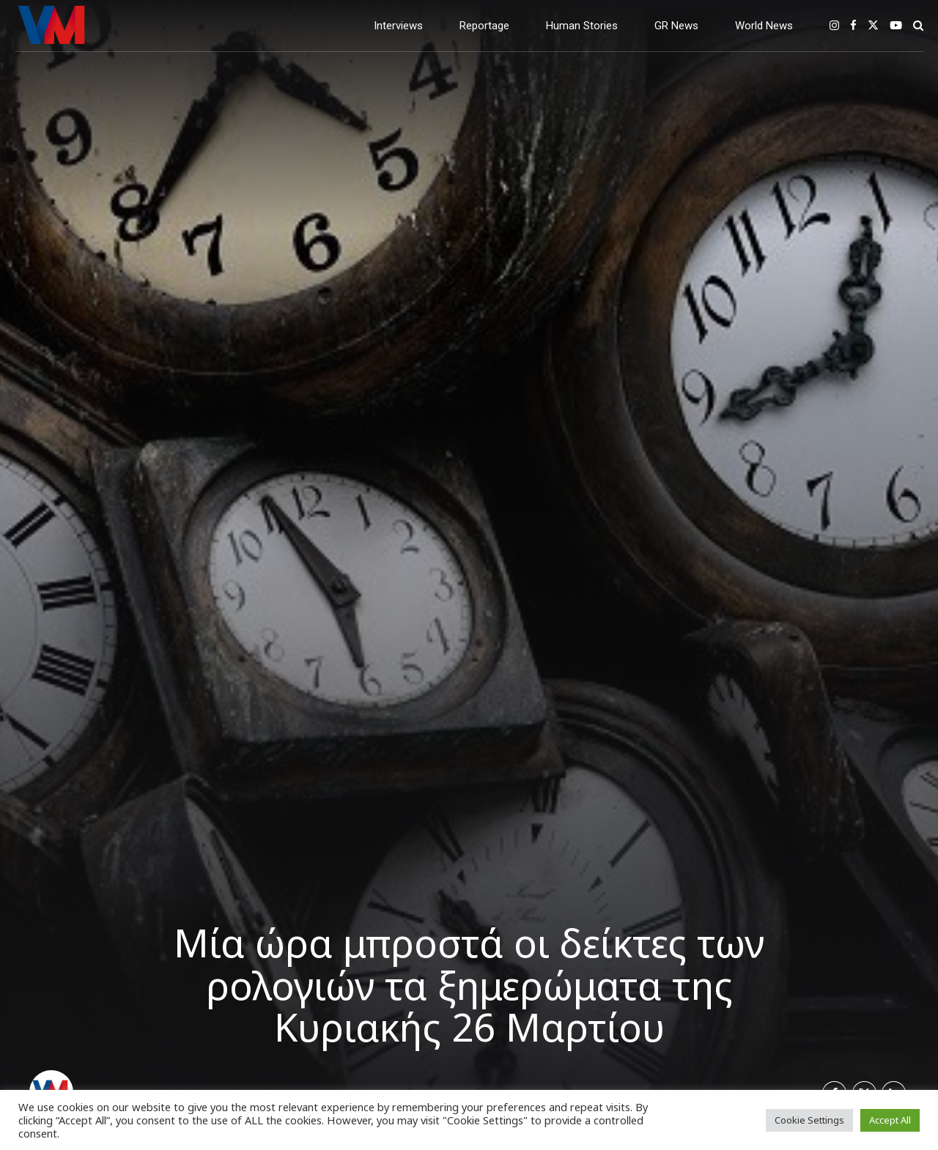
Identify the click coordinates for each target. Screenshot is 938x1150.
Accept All (890, 1120)
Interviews (398, 25)
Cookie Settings (809, 1120)
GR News (676, 25)
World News (764, 25)
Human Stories (582, 25)
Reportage (484, 25)
